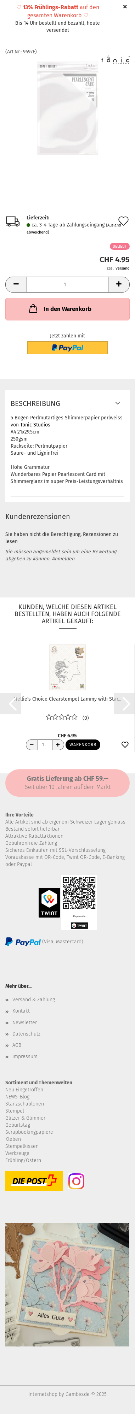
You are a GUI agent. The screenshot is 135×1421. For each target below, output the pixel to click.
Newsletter (24, 1023)
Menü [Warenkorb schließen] (11, 10)
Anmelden (63, 559)
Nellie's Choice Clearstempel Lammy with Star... (67, 699)
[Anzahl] (67, 285)
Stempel (14, 1111)
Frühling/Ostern (23, 1160)
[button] (16, 285)
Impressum (25, 1057)
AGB (16, 1045)
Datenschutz (26, 1034)
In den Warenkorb (59, 308)
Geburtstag (17, 1125)
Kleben (13, 1139)
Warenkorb (82, 744)
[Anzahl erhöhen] (58, 744)
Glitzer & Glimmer (25, 1118)
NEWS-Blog (17, 1097)
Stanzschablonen (24, 1104)
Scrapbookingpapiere (29, 1132)
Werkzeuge (17, 1153)
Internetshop (42, 1394)
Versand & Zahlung (33, 1000)
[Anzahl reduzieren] (32, 744)
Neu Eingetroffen (24, 1090)
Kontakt (21, 1011)
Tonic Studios (35, 425)
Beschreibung (35, 403)
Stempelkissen (22, 1146)
